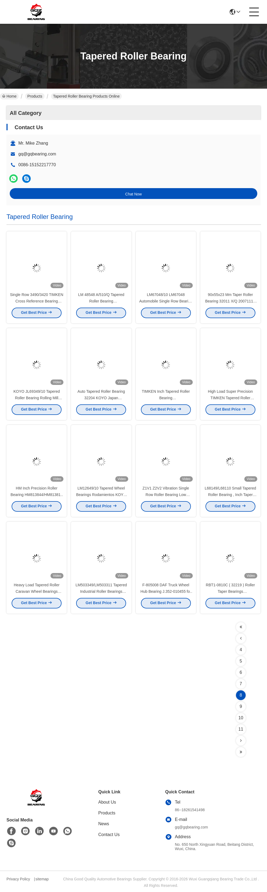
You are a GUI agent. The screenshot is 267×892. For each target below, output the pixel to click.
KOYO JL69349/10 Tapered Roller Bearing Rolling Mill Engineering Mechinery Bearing (36, 399)
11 (240, 729)
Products (34, 96)
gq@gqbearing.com (37, 154)
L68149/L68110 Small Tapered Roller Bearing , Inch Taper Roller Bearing (230, 496)
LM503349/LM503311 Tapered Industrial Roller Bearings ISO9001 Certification (101, 593)
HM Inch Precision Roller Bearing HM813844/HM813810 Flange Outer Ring (37, 496)
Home (9, 96)
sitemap (42, 879)
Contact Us (109, 834)
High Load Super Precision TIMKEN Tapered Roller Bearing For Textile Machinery (230, 399)
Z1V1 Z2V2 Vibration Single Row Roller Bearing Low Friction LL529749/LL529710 (166, 496)
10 (240, 717)
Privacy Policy (18, 879)
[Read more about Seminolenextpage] (241, 627)
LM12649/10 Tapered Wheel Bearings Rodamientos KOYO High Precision (101, 496)
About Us (107, 802)
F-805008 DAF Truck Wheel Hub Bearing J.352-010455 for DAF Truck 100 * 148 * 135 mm (166, 593)
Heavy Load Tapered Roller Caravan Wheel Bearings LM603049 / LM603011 (36, 593)
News (103, 823)
